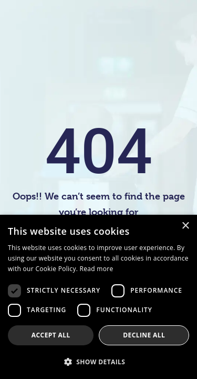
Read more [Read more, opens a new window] (96, 268)
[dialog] (98, 297)
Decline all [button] (144, 335)
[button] (98, 361)
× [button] (185, 226)
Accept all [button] (51, 335)
